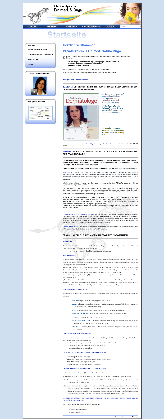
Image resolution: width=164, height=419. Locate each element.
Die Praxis (52, 26)
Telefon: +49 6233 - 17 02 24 (37, 49)
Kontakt (117, 417)
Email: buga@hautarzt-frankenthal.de (40, 54)
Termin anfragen (33, 59)
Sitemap (134, 417)
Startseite (32, 26)
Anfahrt (110, 26)
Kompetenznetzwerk (91, 26)
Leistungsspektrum (71, 26)
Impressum (126, 417)
